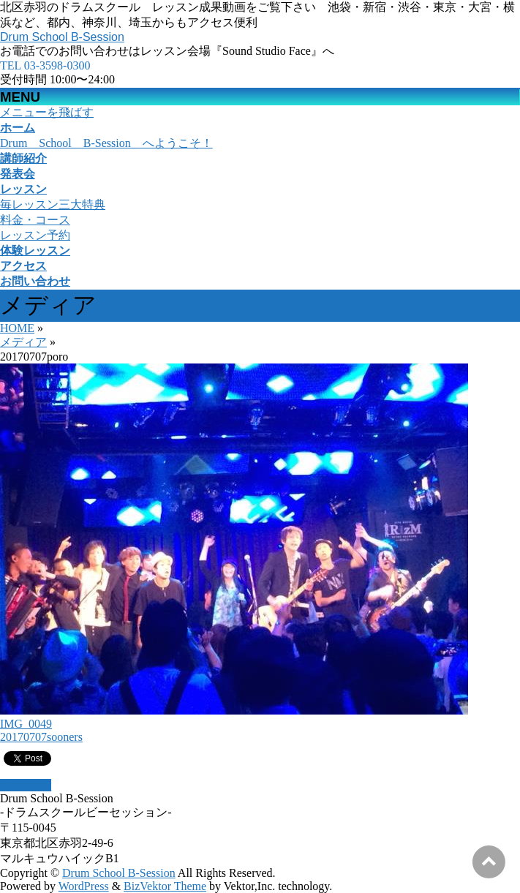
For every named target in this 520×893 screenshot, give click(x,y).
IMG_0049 (26, 723)
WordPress (84, 886)
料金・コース (35, 220)
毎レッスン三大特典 (52, 204)
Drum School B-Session (62, 37)
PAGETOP (25, 785)
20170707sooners (41, 737)
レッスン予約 (35, 235)
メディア (23, 342)
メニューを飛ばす (47, 112)
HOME (17, 328)
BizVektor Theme (165, 886)
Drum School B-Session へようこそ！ (106, 143)
